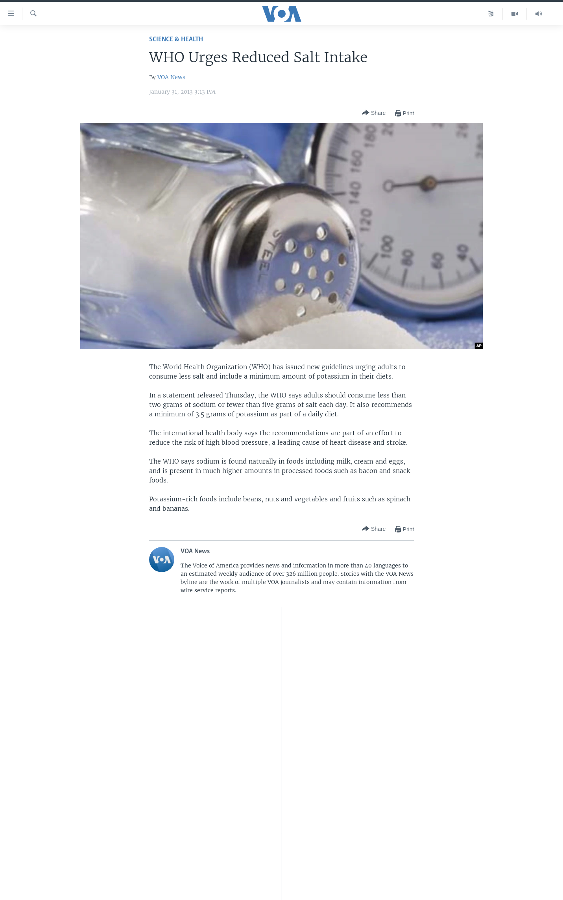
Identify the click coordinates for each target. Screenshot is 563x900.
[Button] (374, 113)
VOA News (171, 77)
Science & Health (176, 39)
